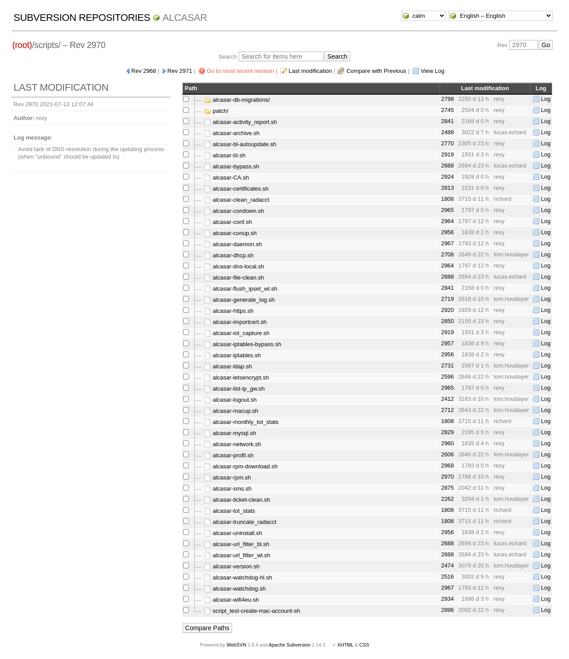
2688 (447, 165)
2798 (447, 99)
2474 (447, 565)
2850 (447, 321)
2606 (447, 454)
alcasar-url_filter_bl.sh (236, 544)
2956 (447, 232)
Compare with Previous (376, 71)
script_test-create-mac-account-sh (252, 610)
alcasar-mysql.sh (230, 433)
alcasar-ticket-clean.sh (237, 499)
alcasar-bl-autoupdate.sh (240, 144)
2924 (447, 176)
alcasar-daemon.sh (233, 244)
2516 (447, 576)
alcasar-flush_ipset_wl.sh (240, 288)
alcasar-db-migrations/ (237, 99)
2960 (447, 443)
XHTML (345, 644)
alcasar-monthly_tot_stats (241, 422)
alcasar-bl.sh (224, 155)
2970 (447, 476)
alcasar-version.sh (232, 566)
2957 (447, 343)
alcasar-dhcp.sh (228, 255)
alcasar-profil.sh (228, 455)
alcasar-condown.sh (234, 211)
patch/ (216, 111)
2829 (447, 432)
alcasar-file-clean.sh (234, 277)
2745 (447, 110)
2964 (447, 221)
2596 (447, 376)
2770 (447, 143)
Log (546, 99)
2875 (447, 487)
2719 (447, 299)
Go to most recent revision (240, 71)
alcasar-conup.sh (230, 233)
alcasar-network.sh (232, 444)
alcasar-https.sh (228, 311)
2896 (447, 610)
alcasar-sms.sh (228, 488)
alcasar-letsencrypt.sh (236, 377)
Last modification (310, 71)
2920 (447, 310)
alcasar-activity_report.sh (240, 122)
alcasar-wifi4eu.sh (231, 599)
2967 (447, 243)
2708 (447, 254)
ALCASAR (185, 17)
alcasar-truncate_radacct (240, 522)
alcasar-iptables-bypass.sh (242, 344)
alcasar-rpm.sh (227, 477)
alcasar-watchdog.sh (235, 588)
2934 (447, 598)
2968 (447, 465)
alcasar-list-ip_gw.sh (234, 388)
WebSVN (236, 644)
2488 (447, 132)
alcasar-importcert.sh (235, 322)
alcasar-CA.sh (226, 177)
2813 (447, 187)
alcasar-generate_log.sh (239, 299)
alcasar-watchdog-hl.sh (238, 577)
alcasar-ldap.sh (228, 366)
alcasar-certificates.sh (236, 188)
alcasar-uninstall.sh (233, 533)
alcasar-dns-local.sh (234, 266)
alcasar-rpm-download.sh (241, 466)
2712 (447, 410)
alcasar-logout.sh (230, 399)
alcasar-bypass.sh (231, 166)
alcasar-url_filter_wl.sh (237, 555)
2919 (447, 154)
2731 (447, 365)
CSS (364, 644)
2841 (447, 121)
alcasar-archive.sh (232, 133)
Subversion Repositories (82, 17)
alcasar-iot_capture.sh (237, 333)
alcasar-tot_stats (229, 510)
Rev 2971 (180, 71)
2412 (447, 398)
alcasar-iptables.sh (232, 355)
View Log (432, 71)
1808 (447, 199)
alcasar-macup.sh (231, 410)
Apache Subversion (290, 644)
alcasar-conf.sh (228, 222)
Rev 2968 (143, 71)
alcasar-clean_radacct (236, 199)
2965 (447, 210)
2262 (447, 498)
